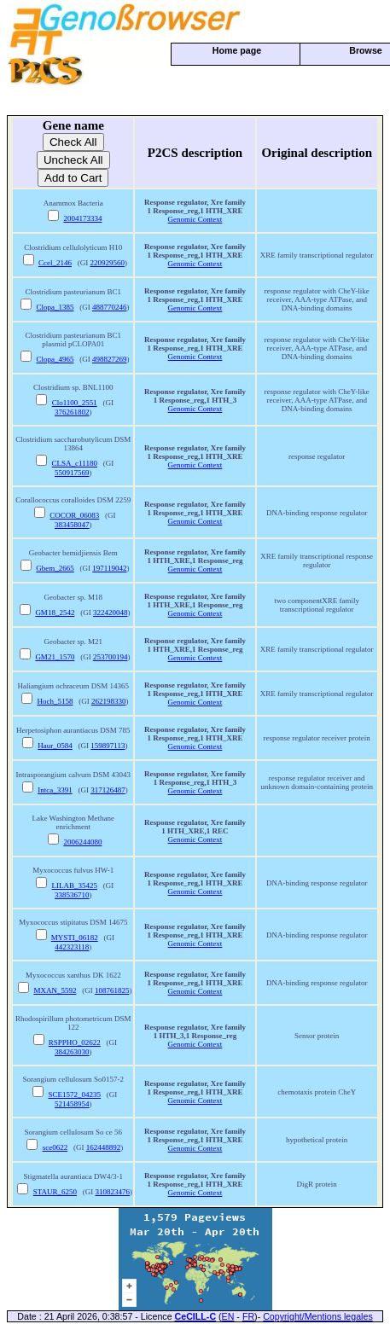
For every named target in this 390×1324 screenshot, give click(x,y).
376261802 (72, 412)
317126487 (107, 790)
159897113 (107, 745)
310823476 (113, 1192)
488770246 (109, 307)
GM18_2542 (54, 612)
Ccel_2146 (55, 262)
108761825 (112, 990)
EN (228, 1316)
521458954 (72, 1104)
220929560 (107, 262)
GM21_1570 (54, 657)
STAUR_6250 (55, 1192)
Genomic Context (195, 219)
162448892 (103, 1147)
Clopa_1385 (54, 307)
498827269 (109, 359)
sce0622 (55, 1147)
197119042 (109, 568)
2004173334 (82, 218)
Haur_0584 (55, 745)
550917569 (72, 472)
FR (248, 1316)
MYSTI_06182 (74, 937)
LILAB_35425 (75, 885)
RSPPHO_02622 (75, 1042)
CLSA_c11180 (74, 463)
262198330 (108, 701)
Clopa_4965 (54, 359)
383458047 (72, 524)
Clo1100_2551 (74, 402)
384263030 (72, 1052)
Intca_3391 (55, 790)
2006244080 (82, 842)
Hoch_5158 (55, 701)
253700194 (110, 657)
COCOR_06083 (74, 515)
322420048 (110, 612)
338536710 (72, 895)
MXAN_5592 (54, 990)
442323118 (72, 947)
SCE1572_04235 (75, 1094)
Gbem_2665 (55, 568)
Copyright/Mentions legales (318, 1316)
